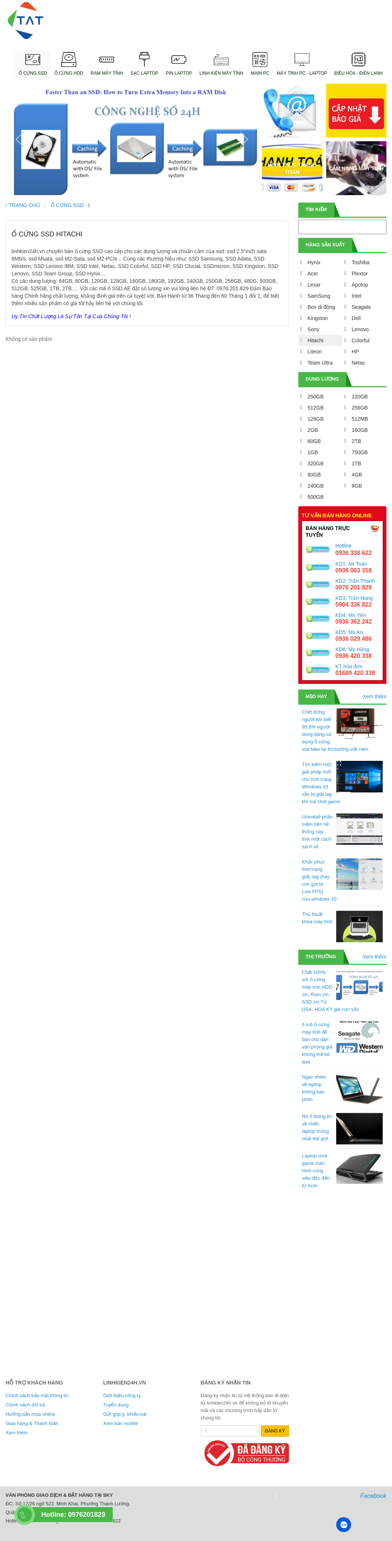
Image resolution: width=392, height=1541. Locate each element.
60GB (314, 441)
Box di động (321, 307)
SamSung (319, 296)
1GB (313, 452)
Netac (358, 363)
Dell (355, 318)
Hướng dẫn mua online (30, 1414)
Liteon (315, 352)
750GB (359, 452)
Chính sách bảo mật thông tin (37, 1395)
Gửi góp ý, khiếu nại (124, 1414)
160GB (359, 430)
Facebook (373, 1496)
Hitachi (316, 340)
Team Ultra (320, 363)
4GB (356, 475)
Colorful (360, 340)
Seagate (361, 307)
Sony (313, 329)
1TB (356, 463)
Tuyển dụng (116, 1405)
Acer (313, 274)
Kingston (318, 318)
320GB (316, 463)
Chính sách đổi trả (25, 1405)
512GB (316, 408)
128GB (316, 419)
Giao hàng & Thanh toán (32, 1423)
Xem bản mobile (120, 1423)
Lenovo (360, 329)
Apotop (359, 285)
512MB (359, 419)
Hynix (314, 262)
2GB (313, 430)
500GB (316, 497)
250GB (316, 397)
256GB (359, 408)
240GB (316, 486)
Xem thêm (374, 697)
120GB (359, 397)
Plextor (359, 274)
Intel (356, 296)
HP (355, 352)
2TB (356, 441)
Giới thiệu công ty (122, 1395)
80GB (314, 475)
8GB (356, 486)
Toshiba (360, 262)
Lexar (314, 285)
